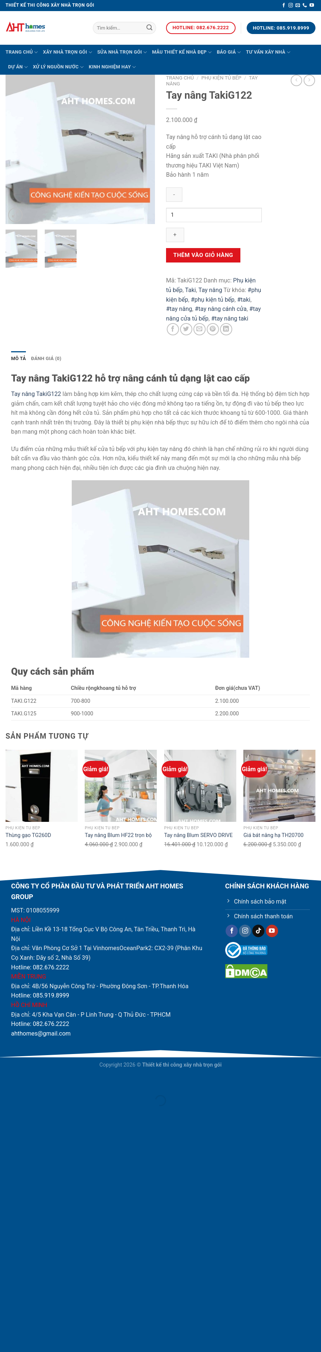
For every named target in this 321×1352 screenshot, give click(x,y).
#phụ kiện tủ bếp (212, 299)
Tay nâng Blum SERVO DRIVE (198, 836)
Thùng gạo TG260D (28, 836)
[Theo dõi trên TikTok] (258, 931)
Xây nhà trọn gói (67, 52)
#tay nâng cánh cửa (221, 308)
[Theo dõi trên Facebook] (283, 5)
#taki (243, 299)
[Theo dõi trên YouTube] (312, 5)
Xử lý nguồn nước (58, 67)
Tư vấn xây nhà (268, 52)
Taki (190, 290)
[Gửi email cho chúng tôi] (297, 5)
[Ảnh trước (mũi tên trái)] (7, 1113)
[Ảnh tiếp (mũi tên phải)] (27, 1113)
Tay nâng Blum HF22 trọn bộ (118, 836)
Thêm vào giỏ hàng (203, 255)
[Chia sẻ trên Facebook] (173, 329)
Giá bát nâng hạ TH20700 (273, 836)
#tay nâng (179, 308)
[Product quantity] (214, 215)
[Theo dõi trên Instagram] (290, 5)
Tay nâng (210, 290)
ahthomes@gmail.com (41, 1033)
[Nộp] (149, 28)
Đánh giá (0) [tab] (46, 358)
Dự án (18, 67)
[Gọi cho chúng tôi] (305, 5)
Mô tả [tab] (18, 358)
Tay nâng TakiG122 (36, 393)
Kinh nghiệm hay (112, 67)
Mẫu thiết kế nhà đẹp (182, 52)
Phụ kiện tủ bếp (221, 78)
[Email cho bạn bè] (199, 329)
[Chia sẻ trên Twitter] (186, 329)
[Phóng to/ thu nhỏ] (27, 1082)
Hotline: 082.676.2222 (40, 967)
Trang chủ (22, 52)
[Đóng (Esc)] (7, 1082)
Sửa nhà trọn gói (122, 52)
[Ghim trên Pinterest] (213, 329)
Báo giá (229, 52)
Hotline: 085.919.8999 (40, 995)
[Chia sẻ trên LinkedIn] (226, 329)
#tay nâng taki (229, 318)
